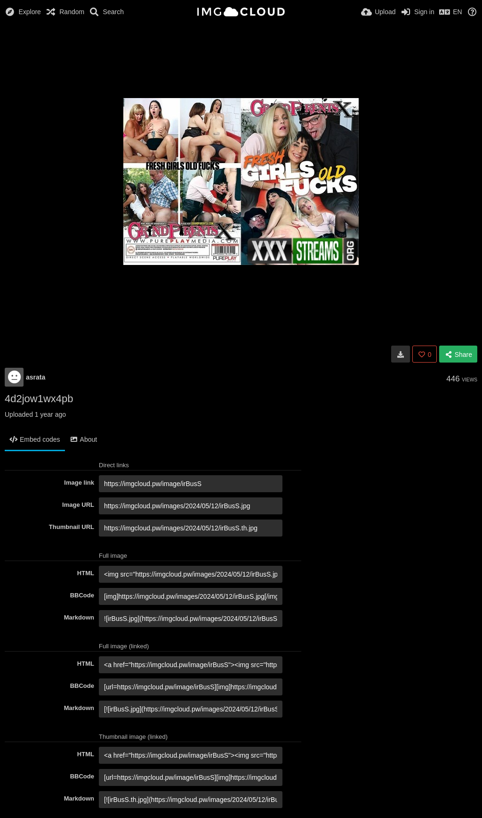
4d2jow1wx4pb (39, 399)
